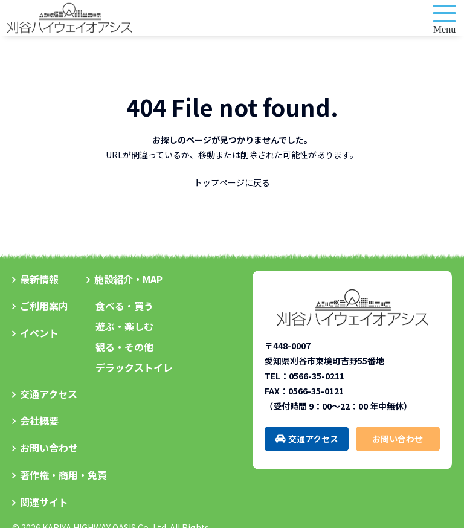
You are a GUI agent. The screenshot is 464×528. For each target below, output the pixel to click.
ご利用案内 (44, 305)
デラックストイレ (134, 367)
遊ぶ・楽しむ (124, 326)
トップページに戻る (232, 182)
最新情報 (39, 279)
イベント (39, 333)
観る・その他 (124, 347)
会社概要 (39, 420)
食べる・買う (124, 305)
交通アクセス (48, 394)
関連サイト (44, 502)
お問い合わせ (49, 447)
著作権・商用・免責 (63, 475)
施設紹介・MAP (128, 279)
